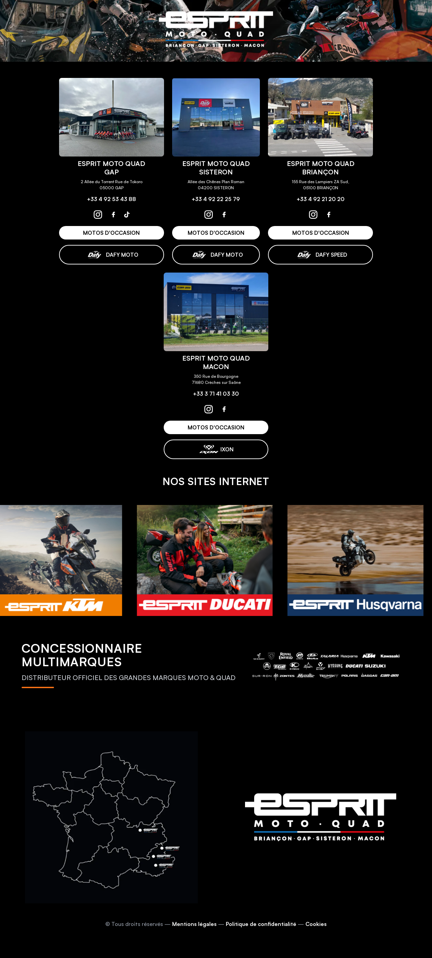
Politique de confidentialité (261, 924)
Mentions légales (194, 924)
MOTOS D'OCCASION (111, 232)
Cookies (316, 924)
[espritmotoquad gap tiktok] (127, 214)
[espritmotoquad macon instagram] (208, 409)
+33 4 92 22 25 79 (216, 199)
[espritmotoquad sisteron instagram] (208, 214)
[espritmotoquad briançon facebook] (328, 214)
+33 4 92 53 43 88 (111, 199)
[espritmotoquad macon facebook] (224, 409)
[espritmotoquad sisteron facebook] (224, 214)
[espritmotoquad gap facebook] (113, 214)
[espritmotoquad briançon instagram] (313, 214)
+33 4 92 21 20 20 (321, 199)
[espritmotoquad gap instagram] (98, 214)
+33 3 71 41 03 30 (216, 393)
